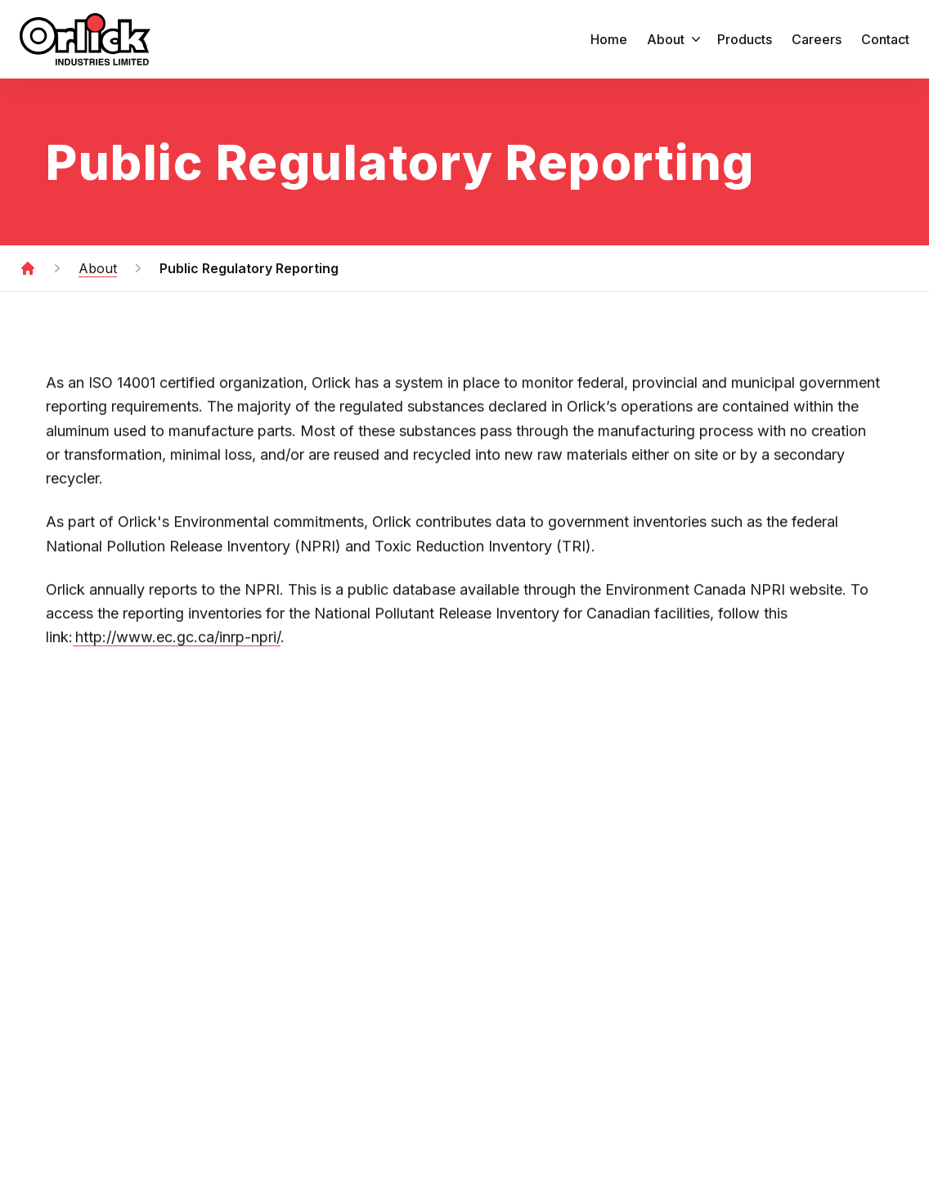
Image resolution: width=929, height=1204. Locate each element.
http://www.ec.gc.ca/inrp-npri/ (176, 639)
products (744, 39)
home (608, 39)
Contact (885, 39)
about (675, 39)
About (98, 268)
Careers (816, 39)
